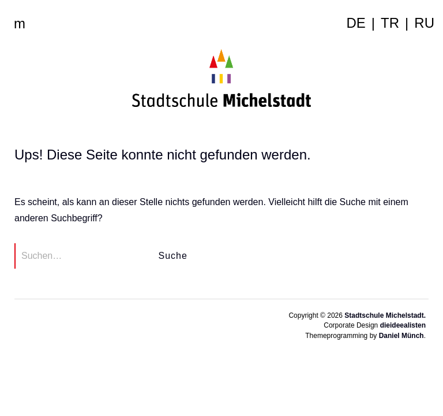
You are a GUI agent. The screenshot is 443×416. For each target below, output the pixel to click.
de (356, 23)
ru (424, 23)
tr (390, 23)
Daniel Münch (401, 336)
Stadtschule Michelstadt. (385, 315)
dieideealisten (403, 325)
